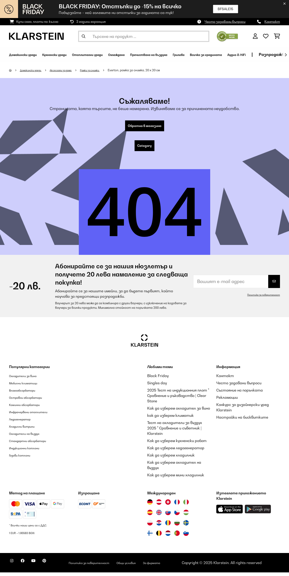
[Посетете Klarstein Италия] (186, 505)
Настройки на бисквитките (242, 421)
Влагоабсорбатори (26, 394)
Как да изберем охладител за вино (178, 412)
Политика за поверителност (260, 298)
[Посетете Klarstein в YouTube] (42, 567)
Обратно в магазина (144, 126)
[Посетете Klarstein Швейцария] (168, 505)
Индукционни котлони (29, 451)
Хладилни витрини (26, 430)
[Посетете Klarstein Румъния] (168, 526)
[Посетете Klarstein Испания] (150, 516)
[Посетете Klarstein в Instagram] (13, 567)
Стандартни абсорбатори (34, 444)
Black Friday (158, 379)
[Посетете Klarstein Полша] (150, 526)
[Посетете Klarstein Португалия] (177, 536)
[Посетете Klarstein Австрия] (159, 505)
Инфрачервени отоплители (34, 415)
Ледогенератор (23, 422)
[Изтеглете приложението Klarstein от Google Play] (258, 512)
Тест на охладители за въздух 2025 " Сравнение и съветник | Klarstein (174, 431)
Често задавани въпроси (225, 21)
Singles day (157, 386)
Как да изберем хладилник (171, 458)
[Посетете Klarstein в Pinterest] (56, 567)
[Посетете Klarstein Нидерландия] (168, 536)
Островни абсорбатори (31, 401)
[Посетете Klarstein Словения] (186, 536)
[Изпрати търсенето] (83, 36)
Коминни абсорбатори (29, 408)
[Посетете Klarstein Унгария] (186, 516)
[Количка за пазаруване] (277, 36)
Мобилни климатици (27, 386)
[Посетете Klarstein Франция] (177, 505)
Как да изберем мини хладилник (175, 478)
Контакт (272, 21)
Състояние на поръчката (239, 394)
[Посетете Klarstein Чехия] (177, 516)
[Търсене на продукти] (143, 36)
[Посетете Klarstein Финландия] (150, 536)
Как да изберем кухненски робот (177, 444)
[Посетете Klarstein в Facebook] (28, 567)
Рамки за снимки (104, 70)
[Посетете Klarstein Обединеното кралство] (159, 516)
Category (144, 148)
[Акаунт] (255, 36)
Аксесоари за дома (70, 70)
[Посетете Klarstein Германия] (150, 505)
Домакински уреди (34, 70)
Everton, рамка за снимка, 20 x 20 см (151, 70)
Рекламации (227, 401)
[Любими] (265, 36)
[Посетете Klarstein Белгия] (159, 536)
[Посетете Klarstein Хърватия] (159, 526)
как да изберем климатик (170, 419)
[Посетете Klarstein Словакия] (168, 516)
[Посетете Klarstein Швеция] (186, 526)
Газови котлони (23, 458)
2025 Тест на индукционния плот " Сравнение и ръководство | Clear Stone (178, 399)
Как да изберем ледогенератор (175, 451)
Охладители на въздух (29, 437)
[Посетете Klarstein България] (177, 526)
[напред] (285, 54)
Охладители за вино (27, 379)
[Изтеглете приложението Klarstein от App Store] (229, 512)
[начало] (15, 70)
